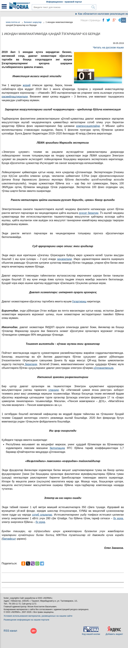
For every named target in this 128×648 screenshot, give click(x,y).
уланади (53, 390)
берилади (30, 364)
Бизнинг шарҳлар (33, 22)
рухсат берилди (88, 213)
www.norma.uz (13, 22)
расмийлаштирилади (15, 96)
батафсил (9, 538)
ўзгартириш (79, 301)
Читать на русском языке (108, 47)
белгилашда (57, 448)
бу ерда (118, 518)
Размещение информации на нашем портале (26, 619)
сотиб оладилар (42, 514)
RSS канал (10, 630)
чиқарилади (64, 259)
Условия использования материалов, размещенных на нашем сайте (38, 616)
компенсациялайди (88, 126)
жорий (26, 85)
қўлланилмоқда (103, 367)
